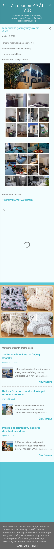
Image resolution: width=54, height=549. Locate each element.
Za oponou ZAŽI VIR (27, 8)
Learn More (23, 546)
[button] (50, 29)
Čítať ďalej (45, 382)
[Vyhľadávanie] (50, 5)
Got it (35, 546)
